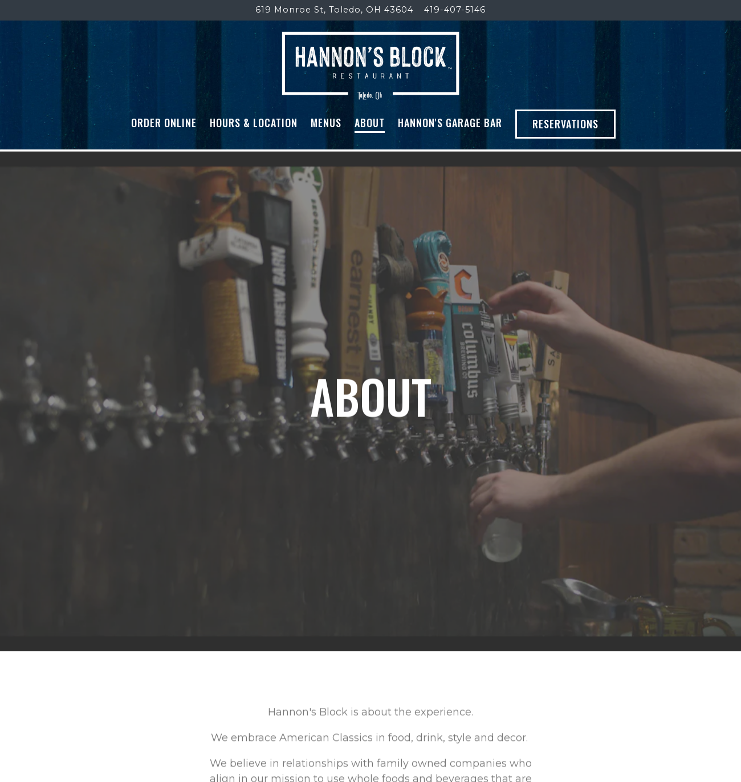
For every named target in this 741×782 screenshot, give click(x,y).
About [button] (370, 122)
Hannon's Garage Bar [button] (450, 122)
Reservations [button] (565, 123)
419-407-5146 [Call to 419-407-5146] (455, 10)
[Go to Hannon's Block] (334, 10)
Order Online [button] (164, 122)
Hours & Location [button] (254, 122)
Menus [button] (326, 122)
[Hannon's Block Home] (371, 65)
